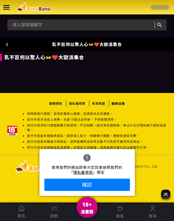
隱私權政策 (77, 103)
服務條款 (55, 103)
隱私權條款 (83, 172)
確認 (87, 184)
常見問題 (98, 103)
